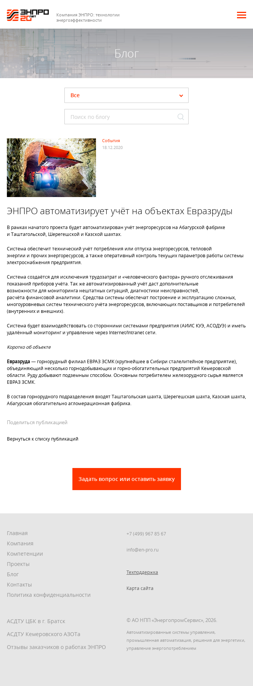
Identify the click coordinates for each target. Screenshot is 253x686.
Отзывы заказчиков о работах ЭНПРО (56, 647)
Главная (17, 533)
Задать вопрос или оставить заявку (126, 478)
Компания (20, 543)
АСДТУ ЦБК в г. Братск (36, 621)
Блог (13, 574)
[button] (241, 15)
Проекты (18, 563)
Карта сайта (140, 588)
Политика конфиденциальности (49, 594)
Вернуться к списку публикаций (42, 438)
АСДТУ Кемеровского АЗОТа (43, 634)
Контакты (19, 584)
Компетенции (25, 553)
